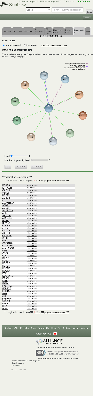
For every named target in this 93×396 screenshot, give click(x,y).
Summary (7, 31)
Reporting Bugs (27, 328)
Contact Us (69, 1)
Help (53, 328)
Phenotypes (28, 31)
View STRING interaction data (54, 45)
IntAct (5, 50)
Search (89, 12)
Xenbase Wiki (11, 328)
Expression (17, 31)
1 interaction (32, 198)
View (7, 167)
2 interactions (32, 190)
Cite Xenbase (64, 328)
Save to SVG (21, 167)
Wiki (88, 31)
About (43, 333)
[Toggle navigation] (87, 18)
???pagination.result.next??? (55, 180)
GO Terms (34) (48, 31)
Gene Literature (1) (39, 31)
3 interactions (32, 185)
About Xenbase (80, 328)
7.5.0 (19, 365)
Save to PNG (36, 167)
